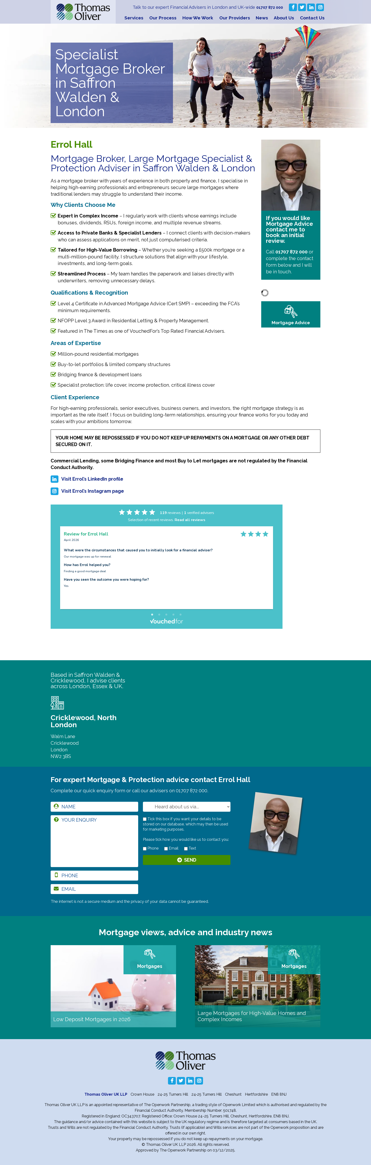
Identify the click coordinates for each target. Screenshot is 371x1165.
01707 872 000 (268, 7)
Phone (151, 848)
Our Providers (234, 17)
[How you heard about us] (186, 807)
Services (133, 17)
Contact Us (312, 17)
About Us (284, 17)
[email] (94, 889)
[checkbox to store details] (144, 819)
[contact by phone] (144, 848)
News (262, 17)
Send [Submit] (190, 861)
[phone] (94, 876)
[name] (94, 807)
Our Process (163, 17)
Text (190, 848)
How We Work (197, 17)
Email (171, 848)
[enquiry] (94, 841)
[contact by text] (186, 848)
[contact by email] (166, 848)
